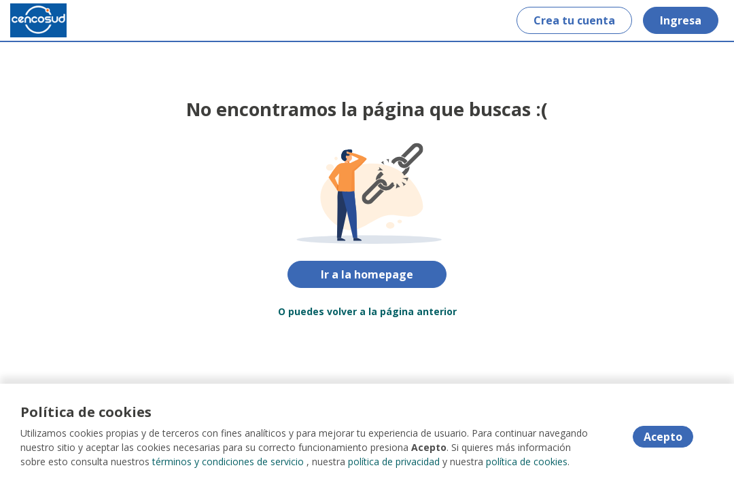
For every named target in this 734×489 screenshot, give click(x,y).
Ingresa (680, 20)
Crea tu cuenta (574, 20)
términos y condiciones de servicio (228, 461)
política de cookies (526, 461)
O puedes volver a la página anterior (367, 311)
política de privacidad (394, 461)
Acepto (663, 436)
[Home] (38, 20)
